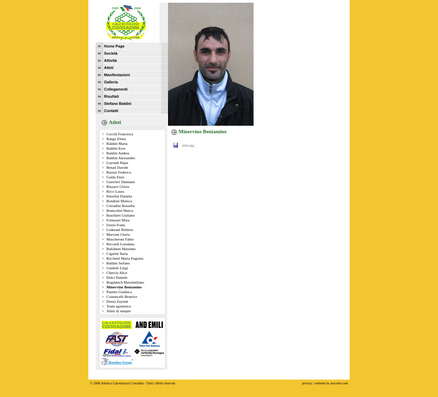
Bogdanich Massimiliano (125, 282)
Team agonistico (118, 306)
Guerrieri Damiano (120, 182)
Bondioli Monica (119, 201)
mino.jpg (188, 145)
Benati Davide (117, 167)
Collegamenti (116, 89)
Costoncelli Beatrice (121, 297)
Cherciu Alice (116, 273)
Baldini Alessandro (120, 158)
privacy (307, 378)
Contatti (111, 111)
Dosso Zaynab (117, 301)
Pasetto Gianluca (119, 292)
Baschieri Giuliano (120, 215)
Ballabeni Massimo (121, 249)
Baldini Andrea (117, 153)
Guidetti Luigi (117, 268)
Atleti (109, 68)
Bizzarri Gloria (117, 186)
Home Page (114, 46)
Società (110, 53)
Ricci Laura (115, 191)
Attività (110, 60)
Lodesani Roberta (119, 230)
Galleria (111, 82)
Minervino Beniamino (124, 287)
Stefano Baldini (117, 103)
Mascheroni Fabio (120, 239)
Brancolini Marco (119, 210)
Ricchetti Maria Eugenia (124, 258)
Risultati (111, 96)
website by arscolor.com (331, 378)
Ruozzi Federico (118, 172)
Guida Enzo (115, 177)
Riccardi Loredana (120, 244)
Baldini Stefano (118, 263)
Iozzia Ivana (115, 225)
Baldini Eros (115, 148)
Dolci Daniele (116, 277)
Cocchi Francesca (119, 134)
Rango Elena (116, 139)
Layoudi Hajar (117, 163)
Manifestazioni (117, 75)
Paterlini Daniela (119, 196)
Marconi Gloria (118, 234)
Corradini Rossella (120, 206)
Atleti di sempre (118, 311)
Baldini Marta (116, 143)
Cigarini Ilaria (117, 253)
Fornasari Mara (118, 220)
